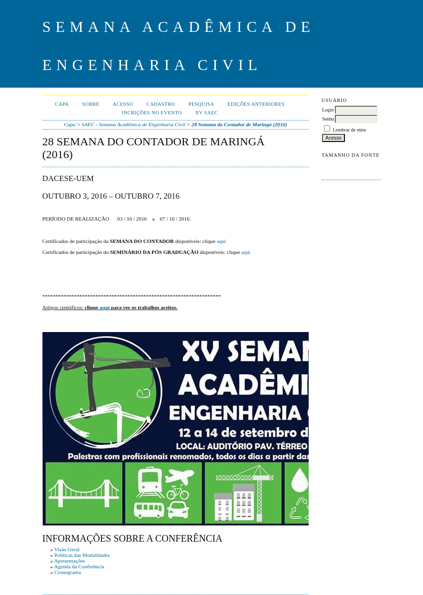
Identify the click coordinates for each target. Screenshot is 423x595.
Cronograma (67, 572)
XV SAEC (206, 112)
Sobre (90, 104)
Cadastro (161, 104)
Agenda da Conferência (79, 566)
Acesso (123, 104)
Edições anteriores (256, 104)
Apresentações (69, 561)
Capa (62, 104)
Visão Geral (67, 549)
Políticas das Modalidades (82, 555)
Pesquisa (201, 104)
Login (328, 109)
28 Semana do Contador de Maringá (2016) (239, 124)
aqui (221, 241)
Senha (328, 118)
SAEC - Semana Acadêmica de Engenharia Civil (133, 124)
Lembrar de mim (349, 129)
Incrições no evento (152, 112)
